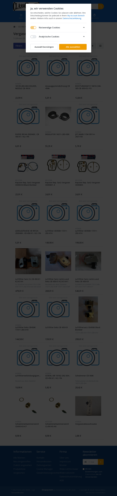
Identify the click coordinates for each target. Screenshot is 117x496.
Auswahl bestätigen (44, 47)
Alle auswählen (73, 47)
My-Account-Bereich (76, 15)
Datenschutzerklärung (72, 18)
